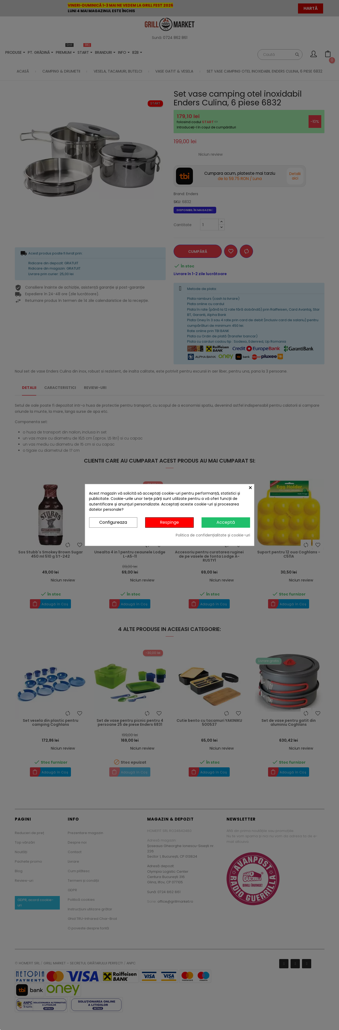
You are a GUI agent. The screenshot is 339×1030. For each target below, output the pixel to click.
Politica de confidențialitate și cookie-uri (213, 535)
